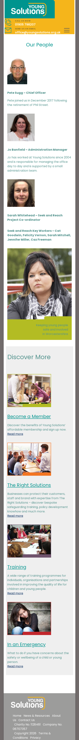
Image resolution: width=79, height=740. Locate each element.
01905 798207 (25, 24)
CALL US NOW (23, 20)
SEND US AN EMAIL (25, 28)
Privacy (35, 738)
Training (16, 567)
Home (17, 716)
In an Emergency (26, 644)
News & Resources (37, 716)
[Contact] (10, 22)
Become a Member (29, 416)
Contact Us (26, 720)
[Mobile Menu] (67, 30)
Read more (15, 434)
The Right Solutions (29, 485)
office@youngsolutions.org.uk (37, 32)
